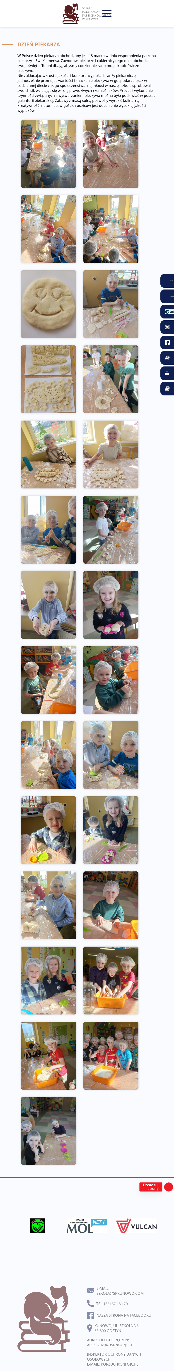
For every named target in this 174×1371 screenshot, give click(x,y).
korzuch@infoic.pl (119, 1364)
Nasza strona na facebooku (124, 1315)
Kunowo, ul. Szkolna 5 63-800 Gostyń (116, 1328)
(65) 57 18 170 (116, 1303)
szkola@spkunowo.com (120, 1293)
